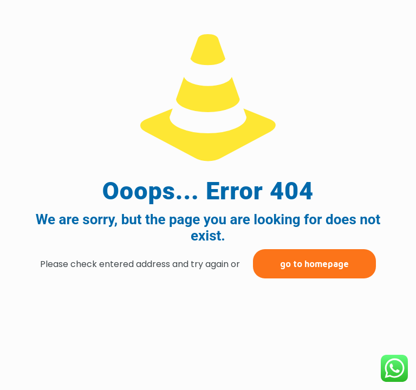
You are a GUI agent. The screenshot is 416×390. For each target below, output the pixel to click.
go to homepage (314, 264)
